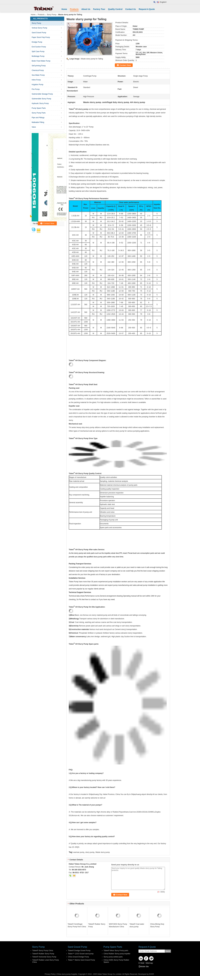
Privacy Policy (50, 974)
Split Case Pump (38, 51)
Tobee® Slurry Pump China (42, 951)
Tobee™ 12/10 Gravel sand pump (80, 954)
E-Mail (141, 963)
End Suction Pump (39, 47)
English (163, 2)
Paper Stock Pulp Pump (41, 37)
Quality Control (115, 9)
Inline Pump (36, 80)
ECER (151, 974)
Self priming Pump (39, 66)
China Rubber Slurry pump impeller (117, 954)
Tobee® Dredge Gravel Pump (79, 951)
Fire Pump (36, 89)
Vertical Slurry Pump (39, 28)
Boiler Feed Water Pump (41, 61)
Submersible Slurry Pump (41, 99)
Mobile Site (144, 967)
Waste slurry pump (102, 852)
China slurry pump (64, 974)
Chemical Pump (38, 70)
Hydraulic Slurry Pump (40, 103)
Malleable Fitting (38, 122)
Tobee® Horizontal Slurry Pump (44, 957)
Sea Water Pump (38, 75)
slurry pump (89, 852)
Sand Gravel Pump (39, 33)
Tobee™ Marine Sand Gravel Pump (81, 960)
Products (74, 9)
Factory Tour (99, 9)
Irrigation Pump (37, 85)
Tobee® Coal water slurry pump (137, 925)
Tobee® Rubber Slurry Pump (96, 925)
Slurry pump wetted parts (113, 957)
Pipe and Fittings (38, 118)
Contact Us (130, 9)
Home (64, 9)
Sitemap (149, 963)
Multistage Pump (38, 56)
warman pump (78, 852)
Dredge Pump (37, 42)
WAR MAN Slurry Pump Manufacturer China (118, 925)
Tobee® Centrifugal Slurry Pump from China (77, 925)
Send (168, 951)
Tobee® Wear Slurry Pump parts (116, 951)
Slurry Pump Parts (39, 113)
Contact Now (125, 65)
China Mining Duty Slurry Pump (157, 925)
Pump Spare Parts (39, 108)
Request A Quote (147, 9)
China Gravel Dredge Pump (78, 957)
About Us (85, 9)
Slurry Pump (51, 15)
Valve (34, 127)
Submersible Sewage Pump (42, 94)
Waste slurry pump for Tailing (92, 59)
